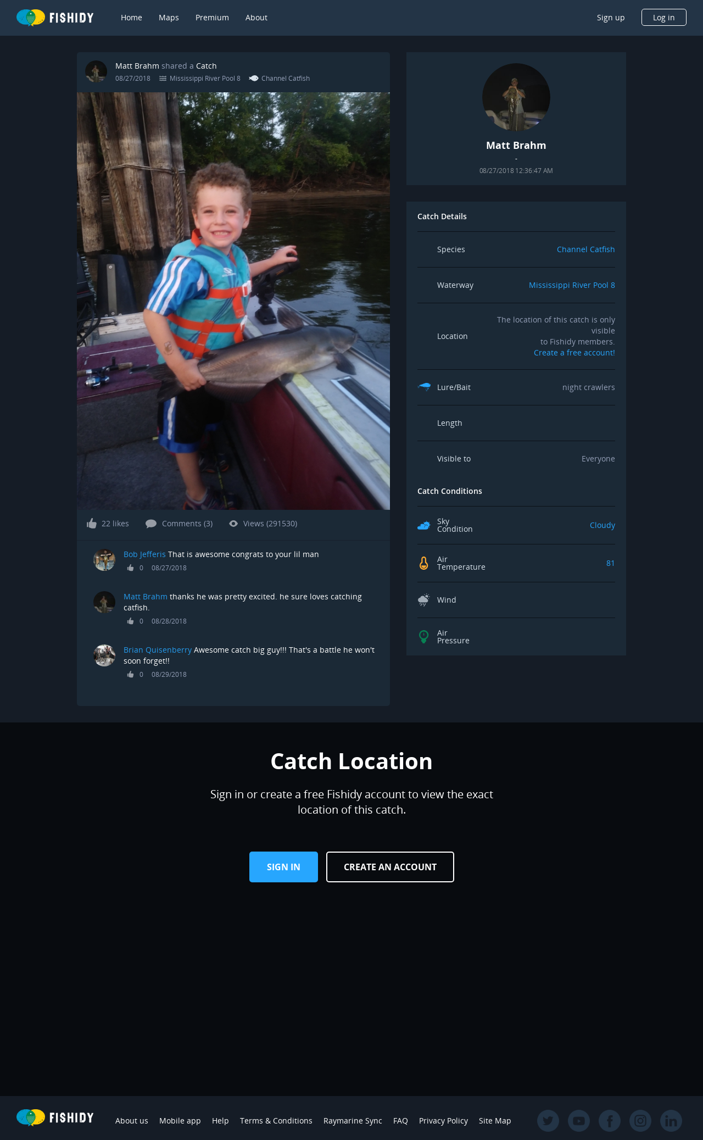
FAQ (400, 1120)
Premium (212, 17)
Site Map (495, 1120)
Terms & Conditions (276, 1120)
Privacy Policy (443, 1120)
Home (131, 17)
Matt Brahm (137, 65)
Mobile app (180, 1120)
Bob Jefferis (145, 554)
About (256, 17)
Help (220, 1120)
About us (131, 1120)
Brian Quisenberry (158, 649)
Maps (169, 17)
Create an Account (390, 867)
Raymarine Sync (352, 1120)
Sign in (283, 867)
